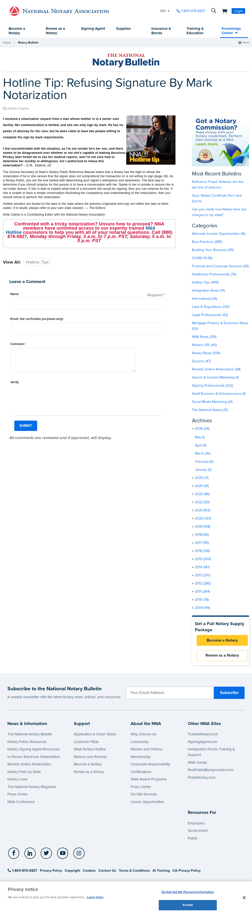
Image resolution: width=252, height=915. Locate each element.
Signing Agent (87, 31)
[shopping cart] (223, 11)
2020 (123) (203, 519)
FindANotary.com (201, 778)
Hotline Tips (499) (205, 283)
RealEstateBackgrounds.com (211, 771)
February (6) (204, 462)
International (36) (204, 299)
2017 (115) (202, 543)
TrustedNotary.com (203, 735)
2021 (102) (202, 510)
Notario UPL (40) (204, 345)
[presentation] (47, 396)
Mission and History (146, 750)
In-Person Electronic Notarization (33, 758)
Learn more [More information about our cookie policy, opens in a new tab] (95, 897)
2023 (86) (202, 494)
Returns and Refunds (90, 758)
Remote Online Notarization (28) (216, 369)
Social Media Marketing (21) (212, 402)
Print (246, 43)
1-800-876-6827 (22, 872)
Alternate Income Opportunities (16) (218, 234)
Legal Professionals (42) (210, 315)
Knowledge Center (231, 31)
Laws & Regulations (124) (210, 307)
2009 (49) (202, 608)
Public (192, 839)
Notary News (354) (206, 353)
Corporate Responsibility (150, 765)
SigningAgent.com (202, 743)
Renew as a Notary (55, 31)
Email (36, 319)
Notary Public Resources (27, 743)
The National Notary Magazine (31, 788)
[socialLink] (14, 854)
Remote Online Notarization (29, 765)
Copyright (72, 872)
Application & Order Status (95, 735)
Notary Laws (17, 780)
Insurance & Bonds (161, 31)
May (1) (200, 437)
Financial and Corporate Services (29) (220, 266)
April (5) (200, 445)
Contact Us (107, 872)
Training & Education (195, 31)
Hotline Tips (37, 262)
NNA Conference (21, 803)
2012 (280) (203, 584)
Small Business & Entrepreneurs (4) (219, 394)
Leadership (140, 743)
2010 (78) (202, 600)
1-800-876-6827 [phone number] (193, 11)
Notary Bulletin (28, 43)
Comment (18, 344)
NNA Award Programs (149, 780)
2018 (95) (202, 535)
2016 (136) (202, 551)
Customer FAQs (86, 743)
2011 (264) (202, 592)
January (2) (203, 470)
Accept (188, 905)
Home (7, 43)
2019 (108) (202, 527)
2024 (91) (202, 486)
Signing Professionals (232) (212, 386)
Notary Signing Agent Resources (33, 750)
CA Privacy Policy (187, 872)
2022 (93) (202, 502)
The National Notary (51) (210, 410)
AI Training (161, 872)
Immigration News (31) (208, 291)
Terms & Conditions (134, 872)
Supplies (123, 29)
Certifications (141, 773)
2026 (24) (202, 429)
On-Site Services (144, 795)
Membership (141, 758)
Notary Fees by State (24, 773)
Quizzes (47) (201, 361)
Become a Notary (17, 31)
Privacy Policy (51, 872)
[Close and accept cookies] (244, 897)
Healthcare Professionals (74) (214, 274)
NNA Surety (197, 763)
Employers (196, 824)
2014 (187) (202, 567)
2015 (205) (203, 559)
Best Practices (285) (207, 242)
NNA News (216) (204, 337)
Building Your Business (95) (213, 250)
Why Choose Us (144, 735)
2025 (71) (201, 478)
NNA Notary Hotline (90, 750)
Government (197, 832)
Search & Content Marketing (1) (215, 378)
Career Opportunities (147, 803)
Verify (14, 382)
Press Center (17, 795)
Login (238, 11)
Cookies (89, 872)
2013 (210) (202, 575)
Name (15, 294)
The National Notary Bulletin (29, 735)
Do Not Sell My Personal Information (187, 892)
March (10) (202, 454)
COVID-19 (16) (202, 258)
